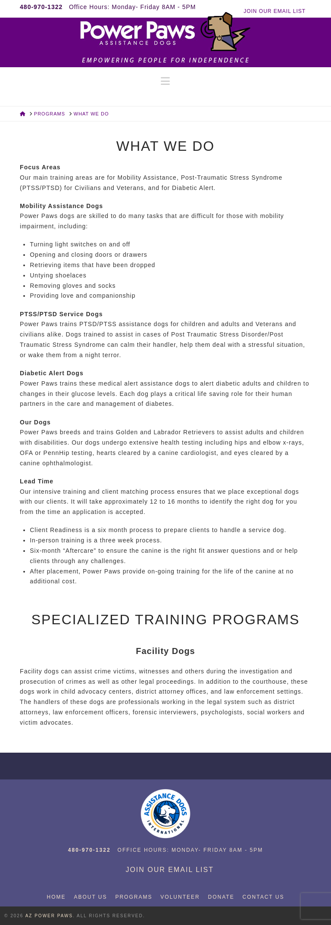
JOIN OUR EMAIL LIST (275, 11)
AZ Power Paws (49, 915)
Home (56, 897)
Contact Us (263, 897)
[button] (165, 81)
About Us (90, 897)
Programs (133, 897)
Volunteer (180, 897)
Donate (221, 897)
